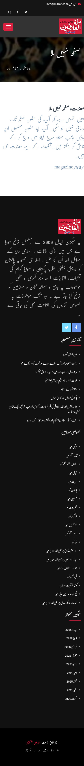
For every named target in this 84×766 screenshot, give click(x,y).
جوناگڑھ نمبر (73, 516)
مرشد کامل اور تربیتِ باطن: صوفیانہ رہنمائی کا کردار (55, 371)
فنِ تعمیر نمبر (72, 576)
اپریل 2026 (71, 629)
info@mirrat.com (57, 4)
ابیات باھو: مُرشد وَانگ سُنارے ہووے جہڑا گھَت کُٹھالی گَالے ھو (49, 363)
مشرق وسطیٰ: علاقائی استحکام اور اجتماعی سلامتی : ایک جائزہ (52, 420)
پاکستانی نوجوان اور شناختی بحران (64, 397)
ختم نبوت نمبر (71, 507)
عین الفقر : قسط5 (70, 354)
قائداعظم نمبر (72, 455)
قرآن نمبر (73, 446)
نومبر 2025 (72, 672)
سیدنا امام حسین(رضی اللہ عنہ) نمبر (62, 559)
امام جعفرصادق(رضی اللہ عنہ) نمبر (62, 550)
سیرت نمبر (72, 481)
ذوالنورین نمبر (71, 524)
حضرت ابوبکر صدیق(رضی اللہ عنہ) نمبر (60, 602)
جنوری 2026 (71, 655)
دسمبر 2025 (71, 663)
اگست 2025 (71, 698)
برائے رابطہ (30, 750)
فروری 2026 (71, 646)
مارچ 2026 (71, 638)
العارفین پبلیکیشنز (34, 742)
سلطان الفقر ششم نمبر (68, 464)
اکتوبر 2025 (72, 681)
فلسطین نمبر (72, 498)
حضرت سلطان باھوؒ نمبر (67, 568)
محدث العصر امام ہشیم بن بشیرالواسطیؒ (61, 380)
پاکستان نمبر (72, 490)
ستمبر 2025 (72, 689)
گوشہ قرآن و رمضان (68, 585)
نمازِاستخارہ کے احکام (68, 389)
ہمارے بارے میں (51, 750)
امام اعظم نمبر (71, 533)
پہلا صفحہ (26, 68)
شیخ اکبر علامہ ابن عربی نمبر (66, 594)
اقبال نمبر (73, 473)
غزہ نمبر (74, 542)
